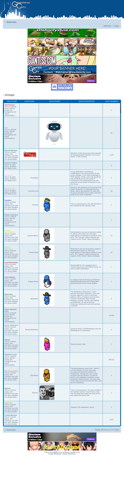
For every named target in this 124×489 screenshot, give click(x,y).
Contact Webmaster (54, 454)
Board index (11, 22)
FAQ (116, 26)
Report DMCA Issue (69, 454)
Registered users (11, 354)
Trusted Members (11, 415)
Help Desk (107, 26)
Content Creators (11, 163)
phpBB (54, 452)
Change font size (117, 21)
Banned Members (11, 150)
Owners (7, 340)
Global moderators (11, 215)
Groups (97, 430)
